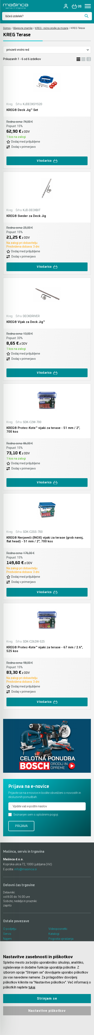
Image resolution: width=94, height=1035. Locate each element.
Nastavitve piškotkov (47, 1011)
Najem (7, 938)
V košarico (47, 161)
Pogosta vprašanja (60, 938)
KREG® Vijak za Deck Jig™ (25, 322)
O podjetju (9, 928)
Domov (7, 28)
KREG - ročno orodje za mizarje (51, 28)
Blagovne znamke (22, 28)
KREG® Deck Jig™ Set (22, 110)
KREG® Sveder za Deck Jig (26, 216)
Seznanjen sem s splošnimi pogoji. (36, 814)
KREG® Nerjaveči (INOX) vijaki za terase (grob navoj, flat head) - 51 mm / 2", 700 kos (44, 539)
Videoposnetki (57, 928)
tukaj (31, 987)
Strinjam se (47, 998)
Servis (7, 933)
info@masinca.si (25, 869)
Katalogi (53, 933)
